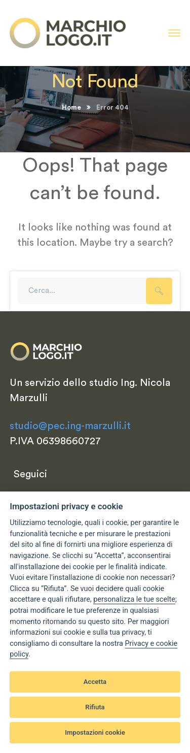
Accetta (95, 681)
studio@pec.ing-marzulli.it (70, 426)
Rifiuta (94, 707)
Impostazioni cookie (95, 732)
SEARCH (159, 291)
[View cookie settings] (134, 599)
